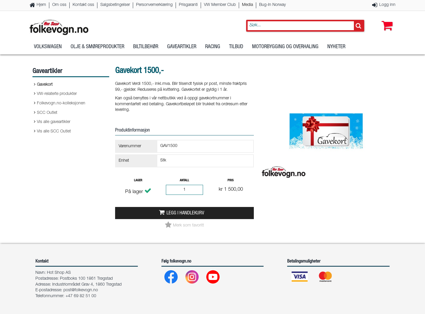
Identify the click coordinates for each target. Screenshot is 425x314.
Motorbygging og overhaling (285, 47)
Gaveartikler (181, 47)
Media (247, 5)
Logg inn (387, 5)
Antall (184, 180)
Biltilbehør (145, 47)
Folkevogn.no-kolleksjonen (61, 103)
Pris (231, 180)
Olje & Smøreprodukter (97, 47)
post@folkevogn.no (80, 290)
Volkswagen (48, 47)
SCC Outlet (47, 113)
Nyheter (336, 47)
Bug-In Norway (272, 5)
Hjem (41, 5)
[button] (385, 20)
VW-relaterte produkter (57, 94)
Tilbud (236, 47)
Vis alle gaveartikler (53, 122)
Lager (138, 180)
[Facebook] (171, 278)
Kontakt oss (83, 5)
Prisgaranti (188, 5)
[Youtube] (213, 278)
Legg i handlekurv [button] (185, 213)
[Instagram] (192, 278)
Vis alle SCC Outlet (54, 132)
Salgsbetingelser (115, 5)
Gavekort (45, 85)
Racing (212, 47)
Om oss (59, 5)
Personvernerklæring (154, 5)
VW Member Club (220, 5)
